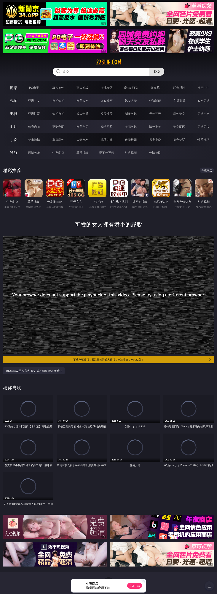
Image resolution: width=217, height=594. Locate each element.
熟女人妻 (131, 101)
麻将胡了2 (131, 88)
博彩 (13, 87)
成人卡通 (82, 114)
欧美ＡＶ (82, 101)
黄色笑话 (179, 140)
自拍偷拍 (58, 101)
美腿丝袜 (131, 127)
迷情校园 (131, 140)
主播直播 (179, 101)
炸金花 (155, 88)
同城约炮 (34, 153)
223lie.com (108, 62)
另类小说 (155, 140)
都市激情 (34, 140)
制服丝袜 (131, 114)
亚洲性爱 (34, 114)
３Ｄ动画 (107, 101)
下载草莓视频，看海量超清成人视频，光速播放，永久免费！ (142, 359)
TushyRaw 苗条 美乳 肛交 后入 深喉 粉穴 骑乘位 (34, 370)
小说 (13, 139)
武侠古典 (107, 140)
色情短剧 (155, 153)
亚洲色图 (58, 127)
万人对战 (82, 88)
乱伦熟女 (179, 114)
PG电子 (34, 88)
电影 (13, 113)
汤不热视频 (106, 153)
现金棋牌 (179, 88)
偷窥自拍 (34, 127)
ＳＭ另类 (203, 101)
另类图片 (203, 127)
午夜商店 (58, 153)
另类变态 (203, 114)
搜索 (157, 72)
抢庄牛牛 (203, 88)
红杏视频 (131, 153)
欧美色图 (82, 127)
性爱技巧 (203, 140)
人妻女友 (82, 140)
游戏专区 (107, 88)
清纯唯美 (155, 127)
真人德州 (58, 88)
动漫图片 (107, 127)
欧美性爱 (107, 114)
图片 (13, 126)
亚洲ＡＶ (34, 101)
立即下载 (134, 585)
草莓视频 (82, 153)
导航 (13, 152)
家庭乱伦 (58, 140)
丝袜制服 (155, 101)
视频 (13, 100)
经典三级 (155, 114)
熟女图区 (179, 127)
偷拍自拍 (58, 114)
